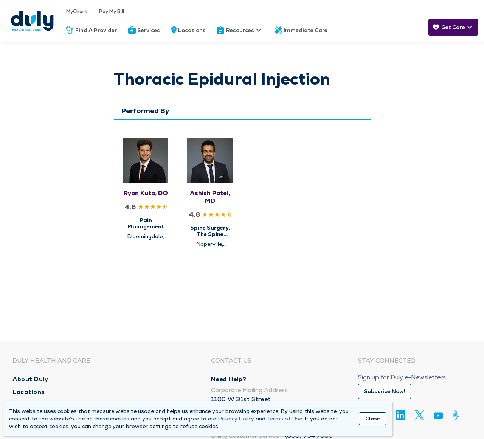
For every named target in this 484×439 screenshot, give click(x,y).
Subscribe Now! (384, 391)
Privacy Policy (236, 418)
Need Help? (229, 379)
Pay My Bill (111, 11)
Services (148, 30)
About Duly (30, 379)
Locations (192, 30)
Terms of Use (284, 418)
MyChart (76, 11)
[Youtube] (438, 417)
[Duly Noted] (457, 415)
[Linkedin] (400, 415)
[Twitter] (419, 415)
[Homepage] (32, 21)
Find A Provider (96, 30)
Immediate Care (305, 30)
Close (372, 418)
